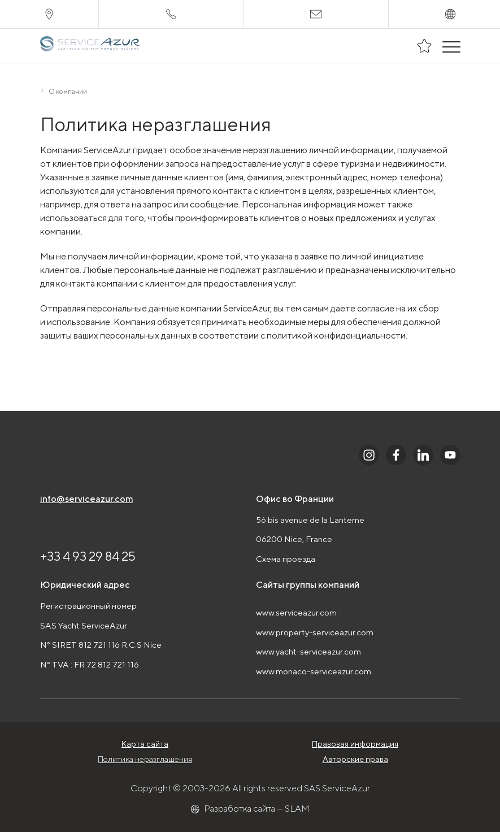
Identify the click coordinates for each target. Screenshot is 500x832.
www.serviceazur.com (296, 612)
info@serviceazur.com (86, 498)
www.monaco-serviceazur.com (313, 671)
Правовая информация (355, 743)
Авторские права (355, 759)
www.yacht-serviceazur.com (308, 651)
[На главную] (90, 45)
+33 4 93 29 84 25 (88, 556)
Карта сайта (144, 743)
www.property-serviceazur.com (314, 632)
